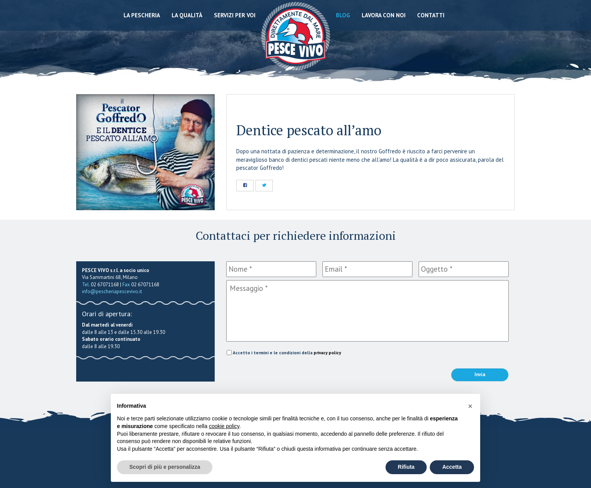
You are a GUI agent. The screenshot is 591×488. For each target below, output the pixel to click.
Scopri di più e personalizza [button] (164, 467)
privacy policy (327, 352)
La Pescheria (142, 15)
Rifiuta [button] (406, 467)
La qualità (187, 15)
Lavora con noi (384, 15)
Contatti (430, 15)
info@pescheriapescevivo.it (112, 291)
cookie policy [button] (224, 426)
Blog (343, 15)
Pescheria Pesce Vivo (295, 35)
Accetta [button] (452, 467)
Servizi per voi (234, 15)
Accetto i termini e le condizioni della (287, 352)
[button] (470, 406)
